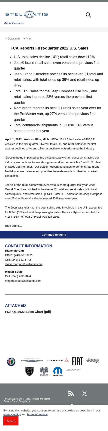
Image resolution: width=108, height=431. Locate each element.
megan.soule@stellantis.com (23, 280)
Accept (10, 421)
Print (28, 38)
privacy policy (12, 414)
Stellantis (26, 14)
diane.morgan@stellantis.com (23, 264)
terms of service (37, 414)
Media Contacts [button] (14, 23)
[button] (88, 14)
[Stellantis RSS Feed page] (71, 393)
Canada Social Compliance (17, 401)
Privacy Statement (13, 399)
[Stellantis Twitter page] (85, 393)
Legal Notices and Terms (38, 399)
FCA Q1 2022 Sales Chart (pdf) (28, 312)
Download (14, 38)
